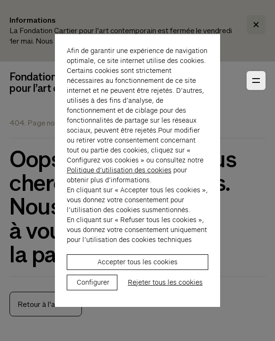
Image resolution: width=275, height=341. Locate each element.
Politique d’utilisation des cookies (119, 180)
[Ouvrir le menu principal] (256, 80)
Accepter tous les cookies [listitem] (137, 272)
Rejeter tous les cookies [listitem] (165, 292)
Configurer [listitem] (93, 292)
